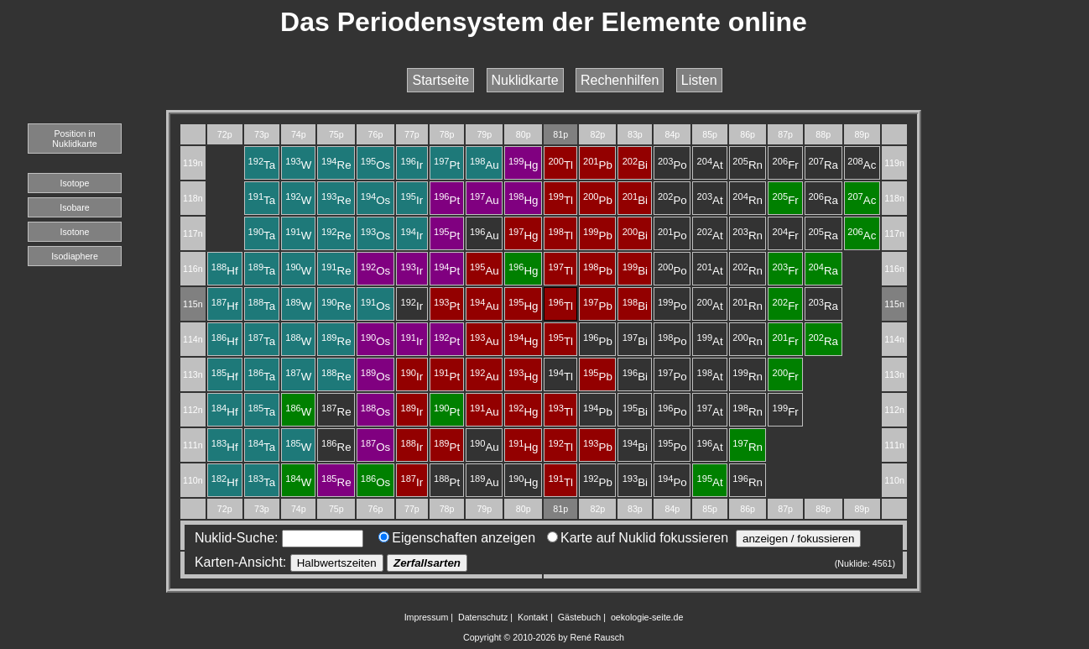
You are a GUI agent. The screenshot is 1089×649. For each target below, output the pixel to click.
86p (747, 134)
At (710, 165)
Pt (447, 165)
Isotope (75, 183)
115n (193, 304)
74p (298, 134)
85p (709, 134)
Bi (635, 165)
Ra (823, 165)
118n (193, 198)
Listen (699, 80)
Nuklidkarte (525, 80)
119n (193, 163)
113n (193, 374)
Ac (861, 165)
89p (861, 134)
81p (560, 134)
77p (411, 134)
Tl (560, 165)
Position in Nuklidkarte (74, 138)
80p (523, 134)
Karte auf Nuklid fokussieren (637, 538)
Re (336, 165)
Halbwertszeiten (337, 563)
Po (672, 165)
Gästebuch (580, 617)
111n (193, 445)
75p (336, 134)
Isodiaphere (74, 256)
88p (823, 134)
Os (376, 165)
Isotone (75, 232)
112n (193, 410)
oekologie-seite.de (647, 617)
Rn (747, 165)
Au (484, 165)
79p (484, 134)
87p (785, 134)
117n (193, 233)
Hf (224, 270)
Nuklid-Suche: (275, 538)
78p (447, 134)
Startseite (440, 80)
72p (224, 134)
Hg (523, 165)
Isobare (75, 207)
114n (193, 339)
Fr (786, 165)
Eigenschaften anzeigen (456, 538)
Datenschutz (483, 617)
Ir (412, 165)
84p (672, 134)
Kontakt (533, 617)
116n (193, 269)
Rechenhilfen (620, 80)
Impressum (426, 617)
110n (193, 480)
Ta (262, 165)
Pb (597, 165)
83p (635, 134)
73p (261, 134)
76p (375, 134)
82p (598, 134)
